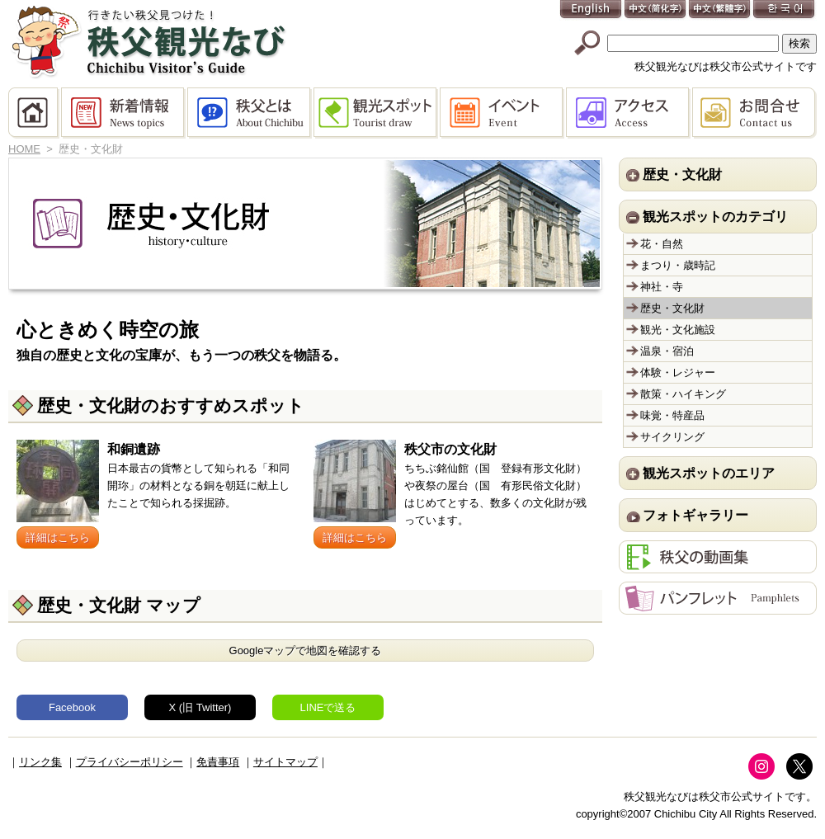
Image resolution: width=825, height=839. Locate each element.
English (591, 10)
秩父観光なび (148, 42)
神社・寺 (661, 286)
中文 (656, 10)
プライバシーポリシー (129, 762)
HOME (34, 113)
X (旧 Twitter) (200, 707)
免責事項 (217, 762)
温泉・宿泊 (667, 351)
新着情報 (124, 113)
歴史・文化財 (672, 308)
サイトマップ (285, 762)
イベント (503, 113)
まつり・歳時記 (677, 265)
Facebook (72, 707)
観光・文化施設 (677, 329)
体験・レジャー (677, 372)
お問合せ (754, 113)
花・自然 (661, 244)
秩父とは (250, 113)
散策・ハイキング (683, 394)
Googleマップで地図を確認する (305, 650)
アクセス (629, 113)
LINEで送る (328, 707)
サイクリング (672, 437)
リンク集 (40, 762)
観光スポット (377, 113)
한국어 (784, 10)
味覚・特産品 (672, 415)
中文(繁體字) (720, 10)
